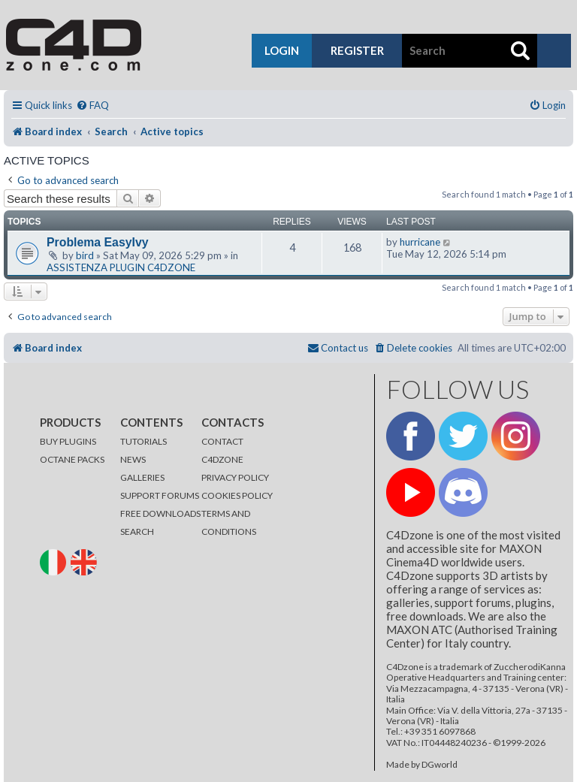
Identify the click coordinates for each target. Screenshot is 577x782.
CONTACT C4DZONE (222, 450)
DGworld (439, 764)
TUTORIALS (143, 441)
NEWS (133, 459)
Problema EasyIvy (98, 242)
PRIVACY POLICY (235, 477)
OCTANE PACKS (72, 459)
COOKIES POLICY (237, 495)
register (357, 50)
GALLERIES (142, 477)
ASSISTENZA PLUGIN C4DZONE (121, 267)
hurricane (420, 242)
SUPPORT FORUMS (159, 495)
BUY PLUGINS (68, 441)
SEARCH (137, 531)
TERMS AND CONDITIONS (228, 522)
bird (85, 255)
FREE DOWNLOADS (160, 513)
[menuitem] (92, 105)
